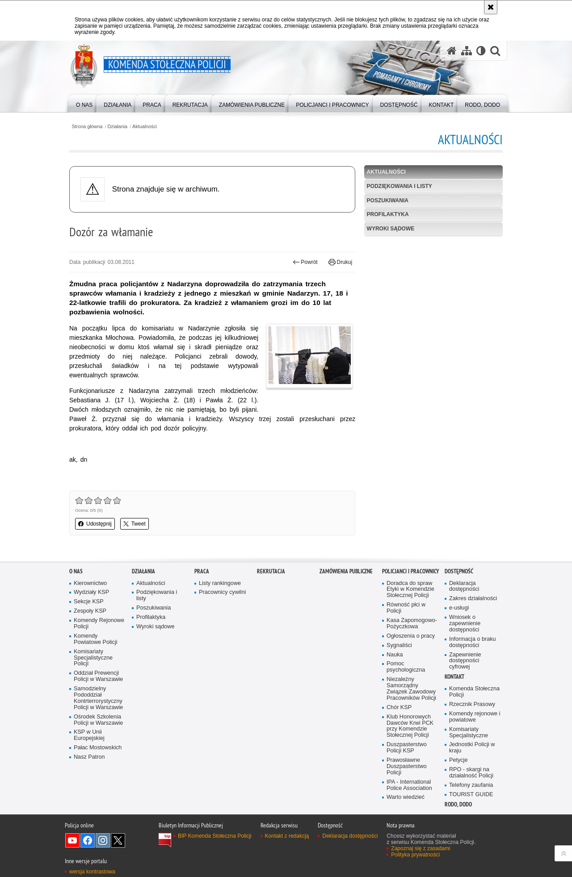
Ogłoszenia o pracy (411, 636)
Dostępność (459, 571)
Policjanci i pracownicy (410, 571)
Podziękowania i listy (399, 186)
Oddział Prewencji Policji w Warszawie (98, 676)
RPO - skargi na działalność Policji (471, 773)
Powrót (305, 262)
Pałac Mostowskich (98, 748)
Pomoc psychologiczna (406, 667)
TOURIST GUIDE (471, 795)
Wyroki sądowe (391, 229)
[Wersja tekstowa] (481, 50)
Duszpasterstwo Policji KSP (407, 748)
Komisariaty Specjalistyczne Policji (93, 658)
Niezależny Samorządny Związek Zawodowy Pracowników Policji (411, 689)
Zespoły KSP (90, 611)
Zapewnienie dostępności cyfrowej (465, 661)
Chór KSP (399, 707)
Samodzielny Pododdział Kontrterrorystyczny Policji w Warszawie (98, 698)
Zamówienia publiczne (346, 571)
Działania (117, 126)
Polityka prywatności (415, 855)
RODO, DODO (458, 804)
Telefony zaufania (471, 785)
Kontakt (454, 677)
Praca (201, 571)
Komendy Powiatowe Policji (96, 639)
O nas (76, 571)
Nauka (395, 655)
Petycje (458, 760)
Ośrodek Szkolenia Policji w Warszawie (98, 720)
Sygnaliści (399, 645)
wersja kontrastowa (92, 872)
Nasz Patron (89, 757)
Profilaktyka (388, 214)
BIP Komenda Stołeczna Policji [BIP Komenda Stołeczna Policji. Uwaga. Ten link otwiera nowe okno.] (215, 836)
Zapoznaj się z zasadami (420, 848)
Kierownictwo (90, 583)
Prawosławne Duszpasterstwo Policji (407, 766)
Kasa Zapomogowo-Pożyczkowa (412, 624)
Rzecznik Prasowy (472, 704)
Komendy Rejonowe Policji (99, 624)
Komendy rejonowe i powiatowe (474, 717)
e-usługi (459, 608)
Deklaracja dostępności (464, 586)
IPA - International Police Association (409, 785)
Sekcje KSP (89, 602)
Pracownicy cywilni (222, 592)
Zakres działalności (473, 598)
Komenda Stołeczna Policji (474, 692)
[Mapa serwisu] (466, 50)
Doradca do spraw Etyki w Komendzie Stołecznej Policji (410, 589)
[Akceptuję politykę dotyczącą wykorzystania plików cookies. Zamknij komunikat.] (490, 7)
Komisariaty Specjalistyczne (468, 733)
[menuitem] (84, 103)
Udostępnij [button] (95, 524)
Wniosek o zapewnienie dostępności (464, 623)
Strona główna (87, 126)
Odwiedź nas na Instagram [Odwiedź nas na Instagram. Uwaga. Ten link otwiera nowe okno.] (103, 840)
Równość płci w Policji (406, 608)
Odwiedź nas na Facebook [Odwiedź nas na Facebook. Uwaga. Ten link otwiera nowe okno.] (87, 840)
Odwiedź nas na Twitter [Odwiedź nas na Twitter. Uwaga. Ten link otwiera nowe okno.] (118, 840)
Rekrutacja (271, 571)
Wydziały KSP (91, 592)
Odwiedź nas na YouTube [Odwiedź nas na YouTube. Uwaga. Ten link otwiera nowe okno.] (72, 840)
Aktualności (144, 126)
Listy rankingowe (220, 583)
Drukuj (340, 262)
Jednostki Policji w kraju (472, 748)
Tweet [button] (134, 524)
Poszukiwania (387, 200)
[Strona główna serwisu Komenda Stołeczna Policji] (452, 50)
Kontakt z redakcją (287, 836)
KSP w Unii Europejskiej (89, 735)
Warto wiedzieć (406, 797)
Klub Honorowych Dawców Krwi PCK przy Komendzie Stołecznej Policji (410, 726)
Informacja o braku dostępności (472, 642)
